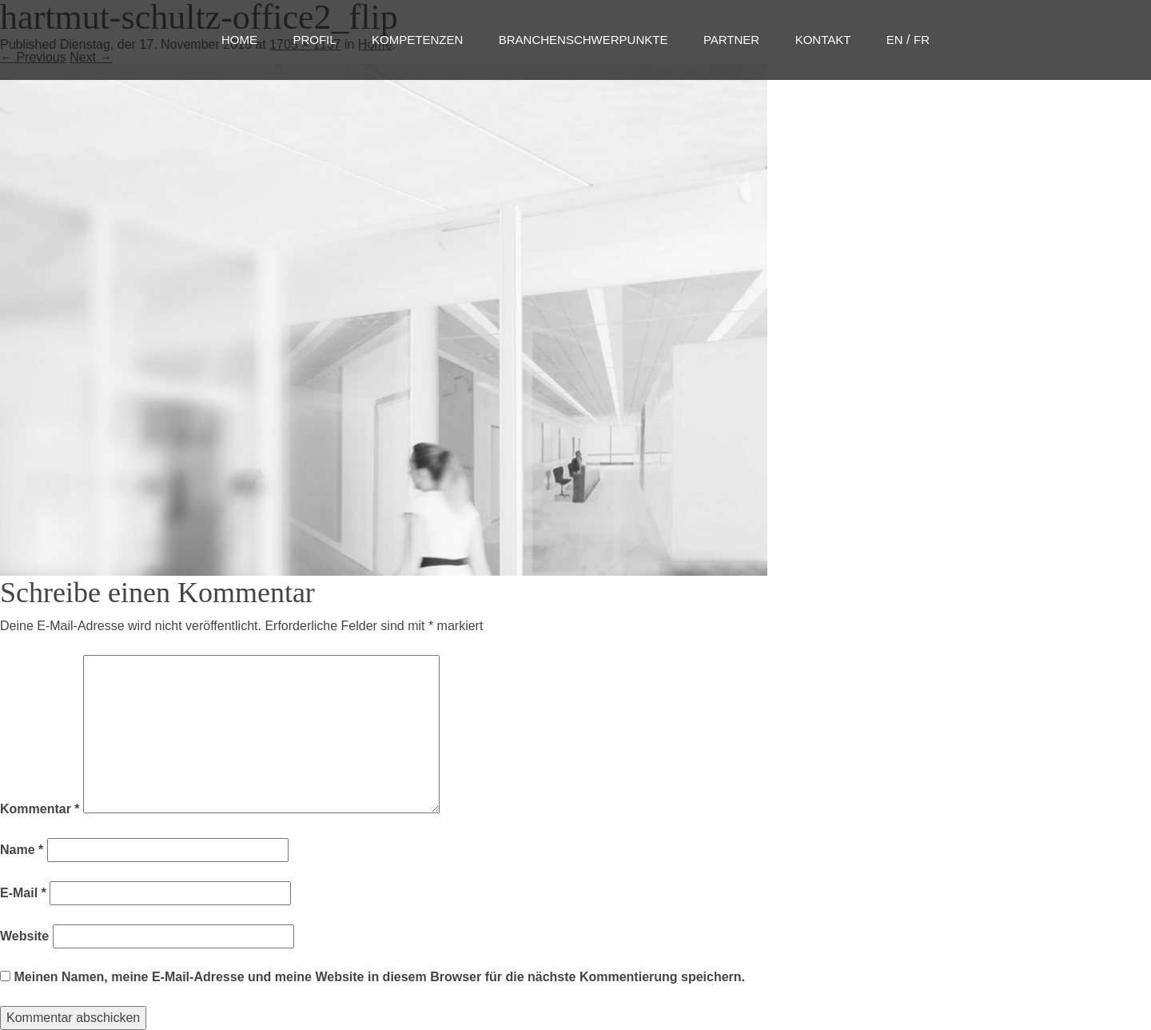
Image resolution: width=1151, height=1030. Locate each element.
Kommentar (40, 809)
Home (239, 39)
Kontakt (823, 39)
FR (922, 39)
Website (24, 936)
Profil (314, 39)
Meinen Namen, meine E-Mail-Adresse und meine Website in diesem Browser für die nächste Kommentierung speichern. (379, 977)
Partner (731, 39)
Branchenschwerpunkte (583, 39)
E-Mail (23, 893)
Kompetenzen (417, 39)
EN (894, 39)
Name (21, 849)
